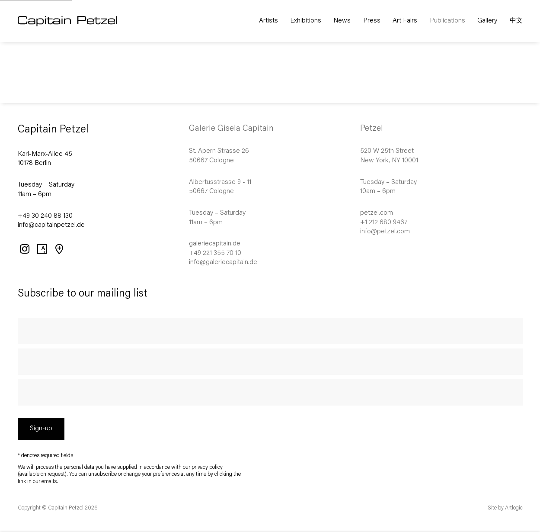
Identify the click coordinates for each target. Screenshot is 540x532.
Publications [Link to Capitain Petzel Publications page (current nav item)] (447, 21)
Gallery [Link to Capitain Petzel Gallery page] (487, 21)
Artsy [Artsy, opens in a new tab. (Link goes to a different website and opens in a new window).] (41, 248)
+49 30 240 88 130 (45, 216)
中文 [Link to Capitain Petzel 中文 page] (516, 21)
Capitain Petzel (80, 21)
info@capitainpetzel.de (51, 225)
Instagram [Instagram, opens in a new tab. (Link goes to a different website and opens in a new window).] (24, 248)
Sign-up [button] (41, 429)
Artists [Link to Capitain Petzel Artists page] (268, 21)
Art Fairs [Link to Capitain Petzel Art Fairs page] (405, 21)
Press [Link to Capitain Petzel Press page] (371, 21)
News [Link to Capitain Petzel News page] (342, 21)
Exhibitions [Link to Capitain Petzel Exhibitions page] (305, 21)
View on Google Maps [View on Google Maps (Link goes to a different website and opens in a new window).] (58, 248)
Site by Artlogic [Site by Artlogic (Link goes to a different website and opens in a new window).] (505, 508)
